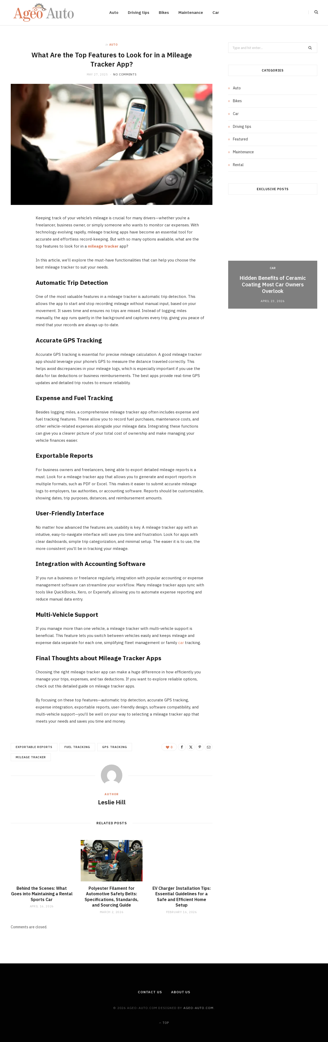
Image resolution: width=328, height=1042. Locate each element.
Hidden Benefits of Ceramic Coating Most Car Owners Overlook (272, 284)
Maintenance (190, 12)
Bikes (164, 12)
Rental (238, 164)
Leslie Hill (111, 802)
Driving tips (138, 12)
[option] (272, 256)
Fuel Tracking (77, 747)
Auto (113, 12)
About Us (180, 992)
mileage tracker (31, 757)
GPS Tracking (114, 747)
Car (215, 12)
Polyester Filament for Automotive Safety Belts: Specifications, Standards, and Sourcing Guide (111, 897)
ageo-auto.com (198, 1008)
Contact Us (150, 992)
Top (164, 1023)
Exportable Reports (34, 747)
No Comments (124, 74)
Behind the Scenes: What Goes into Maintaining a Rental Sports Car (42, 894)
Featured (240, 139)
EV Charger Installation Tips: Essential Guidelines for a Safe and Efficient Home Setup (181, 897)
